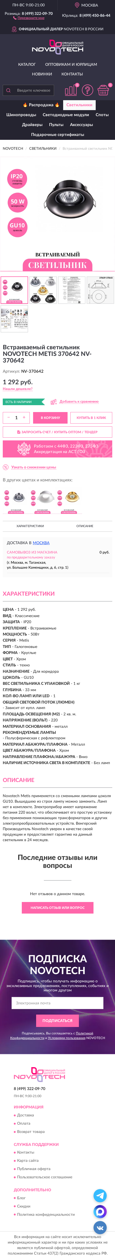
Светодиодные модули (66, 115)
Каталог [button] (27, 65)
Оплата (23, 1124)
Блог (21, 1198)
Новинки (42, 74)
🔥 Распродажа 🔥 (41, 105)
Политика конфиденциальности (46, 1215)
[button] (28, 17)
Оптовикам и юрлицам (71, 65)
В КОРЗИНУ (50, 417)
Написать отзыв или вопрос (58, 907)
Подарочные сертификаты (57, 135)
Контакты (72, 74)
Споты (102, 115)
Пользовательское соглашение (44, 1177)
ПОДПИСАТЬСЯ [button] (57, 1021)
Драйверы (32, 125)
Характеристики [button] (30, 526)
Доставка (25, 1115)
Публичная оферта (33, 1169)
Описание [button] (84, 526)
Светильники (79, 105)
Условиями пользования (66, 1038)
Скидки (23, 1206)
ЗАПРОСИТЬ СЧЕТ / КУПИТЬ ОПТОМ (57, 432)
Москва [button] (41, 543)
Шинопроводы (21, 115)
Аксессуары (81, 125)
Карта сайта (28, 1161)
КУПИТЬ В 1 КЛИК (91, 417)
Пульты (56, 125)
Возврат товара (31, 1132)
